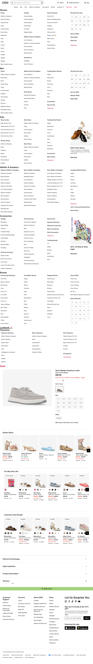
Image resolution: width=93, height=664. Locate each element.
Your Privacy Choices (54, 655)
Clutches (3, 228)
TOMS (2, 320)
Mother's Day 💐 (51, 35)
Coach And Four (74, 282)
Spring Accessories (53, 222)
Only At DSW (74, 275)
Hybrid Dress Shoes (29, 98)
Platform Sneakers (6, 192)
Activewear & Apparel (30, 222)
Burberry (49, 288)
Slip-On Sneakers (28, 50)
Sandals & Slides (36, 352)
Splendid (49, 311)
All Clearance (67, 354)
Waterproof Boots (5, 106)
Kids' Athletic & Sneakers (55, 170)
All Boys (65, 346)
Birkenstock (50, 78)
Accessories (51, 101)
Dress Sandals (28, 22)
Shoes (3, 13)
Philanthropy (38, 614)
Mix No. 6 (73, 291)
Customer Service (8, 619)
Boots (2, 81)
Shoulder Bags (5, 244)
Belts (25, 228)
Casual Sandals (28, 16)
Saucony (26, 314)
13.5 (72, 87)
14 (76, 87)
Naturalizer (4, 311)
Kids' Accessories (52, 232)
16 (84, 87)
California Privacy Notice (17, 655)
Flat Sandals (27, 26)
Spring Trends (51, 48)
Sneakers (52, 622)
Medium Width (75, 95)
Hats (25, 244)
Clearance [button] (69, 7)
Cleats (2, 153)
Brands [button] (53, 7)
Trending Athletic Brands (78, 170)
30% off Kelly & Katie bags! (79, 248)
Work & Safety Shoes (6, 64)
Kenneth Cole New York (53, 298)
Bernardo (49, 285)
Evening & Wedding (29, 235)
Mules (2, 48)
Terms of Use (28, 655)
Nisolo (49, 307)
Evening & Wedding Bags (7, 235)
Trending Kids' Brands (54, 120)
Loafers (3, 45)
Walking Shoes (28, 53)
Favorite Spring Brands (8, 275)
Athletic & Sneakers (6, 16)
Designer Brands (52, 275)
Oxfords (26, 105)
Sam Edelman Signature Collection (80, 295)
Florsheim (50, 90)
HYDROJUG (50, 256)
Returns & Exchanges (6, 609)
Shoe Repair (38, 620)
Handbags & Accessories (8, 352)
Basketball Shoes (28, 176)
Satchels (3, 241)
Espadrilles (4, 35)
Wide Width (74, 37)
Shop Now (73, 157)
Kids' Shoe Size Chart (7, 136)
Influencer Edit (51, 32)
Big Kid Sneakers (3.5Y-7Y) (55, 186)
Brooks (49, 81)
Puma (48, 142)
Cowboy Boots (54, 634)
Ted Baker (50, 314)
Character (3, 150)
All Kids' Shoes (5, 141)
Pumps (2, 51)
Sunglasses (27, 257)
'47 (48, 243)
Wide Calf (73, 40)
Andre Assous (51, 279)
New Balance (51, 136)
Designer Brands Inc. (40, 603)
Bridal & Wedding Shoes (54, 19)
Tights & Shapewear (6, 268)
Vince (48, 317)
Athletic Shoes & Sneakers (32, 37)
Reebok (72, 196)
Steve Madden (5, 317)
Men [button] (21, 7)
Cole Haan (50, 84)
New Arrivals (50, 38)
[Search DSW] (27, 2)
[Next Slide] (88, 450)
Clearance (73, 45)
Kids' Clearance (68, 333)
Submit (87, 618)
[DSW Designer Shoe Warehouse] (5, 3)
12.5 (84, 83)
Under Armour (28, 320)
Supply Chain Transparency (39, 655)
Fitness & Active (28, 238)
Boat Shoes (4, 78)
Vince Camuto (5, 323)
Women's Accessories (54, 226)
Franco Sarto (4, 298)
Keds (25, 291)
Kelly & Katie (74, 288)
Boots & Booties (5, 19)
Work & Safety (53, 640)
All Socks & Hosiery (7, 252)
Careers (36, 600)
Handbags (26, 61)
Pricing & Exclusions (7, 657)
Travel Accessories (29, 260)
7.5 (80, 21)
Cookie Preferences (29, 657)
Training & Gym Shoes (7, 205)
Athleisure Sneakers (6, 173)
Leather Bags (4, 238)
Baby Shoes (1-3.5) (6, 123)
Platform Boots (54, 607)
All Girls (65, 349)
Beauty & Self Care (29, 225)
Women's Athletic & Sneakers (10, 170)
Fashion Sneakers (5, 183)
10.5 (84, 25)
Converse (49, 129)
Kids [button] (25, 7)
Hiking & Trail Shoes (6, 186)
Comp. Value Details (81, 655)
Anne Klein (4, 279)
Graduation (50, 29)
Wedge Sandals (28, 32)
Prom (48, 42)
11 (88, 25)
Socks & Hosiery (28, 64)
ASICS (72, 176)
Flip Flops (26, 29)
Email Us (5, 602)
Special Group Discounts (38, 610)
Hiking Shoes (4, 97)
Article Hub (50, 16)
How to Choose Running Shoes (80, 207)
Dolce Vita (3, 291)
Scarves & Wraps (28, 247)
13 (80, 29)
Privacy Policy (6, 655)
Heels (2, 42)
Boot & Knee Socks (6, 259)
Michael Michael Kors (53, 304)
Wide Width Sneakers (6, 212)
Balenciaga (50, 282)
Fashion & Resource (40, 623)
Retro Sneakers (5, 196)
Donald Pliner (51, 291)
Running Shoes (28, 46)
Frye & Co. (4, 301)
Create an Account (24, 603)
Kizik (25, 295)
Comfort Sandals (28, 19)
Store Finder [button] (7, 616)
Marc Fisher (4, 307)
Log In (20, 600)
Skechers (49, 145)
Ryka (25, 311)
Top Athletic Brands (30, 275)
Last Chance (67, 357)
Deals (75, 7)
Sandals (3, 54)
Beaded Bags (4, 225)
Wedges (3, 61)
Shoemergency (51, 45)
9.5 (76, 25)
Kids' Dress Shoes (77, 148)
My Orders (21, 607)
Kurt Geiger (50, 301)
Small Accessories (29, 254)
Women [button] (16, 7)
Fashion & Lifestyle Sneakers (32, 43)
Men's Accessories (53, 229)
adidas (49, 74)
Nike (48, 93)
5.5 (84, 17)
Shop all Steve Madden (61, 372)
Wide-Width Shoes (6, 109)
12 (76, 29)
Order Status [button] (7, 606)
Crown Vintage (74, 285)
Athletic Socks (5, 255)
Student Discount (39, 607)
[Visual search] (41, 3)
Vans (25, 323)
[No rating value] (58, 380)
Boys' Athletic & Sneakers (54, 176)
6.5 (72, 21)
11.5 (72, 29)
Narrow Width (74, 34)
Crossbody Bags (5, 231)
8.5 (88, 21)
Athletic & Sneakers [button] (34, 7)
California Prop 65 (18, 657)
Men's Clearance (37, 333)
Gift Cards (21, 615)
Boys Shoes (27, 144)
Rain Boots (4, 157)
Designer (49, 26)
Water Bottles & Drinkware (31, 264)
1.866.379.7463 (8, 613)
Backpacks (4, 222)
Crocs (48, 87)
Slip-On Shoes (28, 139)
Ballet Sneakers (5, 176)
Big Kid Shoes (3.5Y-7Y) (7, 133)
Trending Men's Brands (54, 71)
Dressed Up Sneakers (30, 95)
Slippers (3, 58)
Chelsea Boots (54, 628)
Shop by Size (5, 120)
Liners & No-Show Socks (7, 265)
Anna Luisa (73, 279)
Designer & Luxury (29, 231)
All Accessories (28, 219)
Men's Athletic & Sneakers (32, 170)
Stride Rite (50, 149)
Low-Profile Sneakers (6, 189)
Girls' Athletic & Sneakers (54, 173)
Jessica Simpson (5, 304)
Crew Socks (4, 262)
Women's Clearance (7, 333)
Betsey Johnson (5, 282)
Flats (2, 38)
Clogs (2, 26)
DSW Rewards (22, 613)
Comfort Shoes (5, 29)
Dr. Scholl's (4, 295)
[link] (11, 456)
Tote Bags (3, 247)
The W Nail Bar (38, 617)
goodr (48, 253)
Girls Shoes (27, 120)
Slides (51, 603)
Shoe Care (27, 251)
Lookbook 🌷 (60, 7)
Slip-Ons (3, 103)
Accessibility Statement (68, 655)
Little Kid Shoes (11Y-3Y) (7, 129)
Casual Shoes (4, 22)
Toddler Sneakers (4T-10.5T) (55, 180)
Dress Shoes (4, 32)
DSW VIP (21, 610)
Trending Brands (52, 240)
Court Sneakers (28, 40)
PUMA (72, 192)
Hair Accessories (28, 241)
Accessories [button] (45, 7)
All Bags (3, 219)
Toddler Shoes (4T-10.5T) (7, 126)
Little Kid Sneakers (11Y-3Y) (55, 183)
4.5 (76, 17)
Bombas (49, 250)
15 (80, 87)
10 (80, 25)
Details (83, 377)
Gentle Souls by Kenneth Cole (55, 295)
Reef (48, 97)
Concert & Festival (52, 22)
